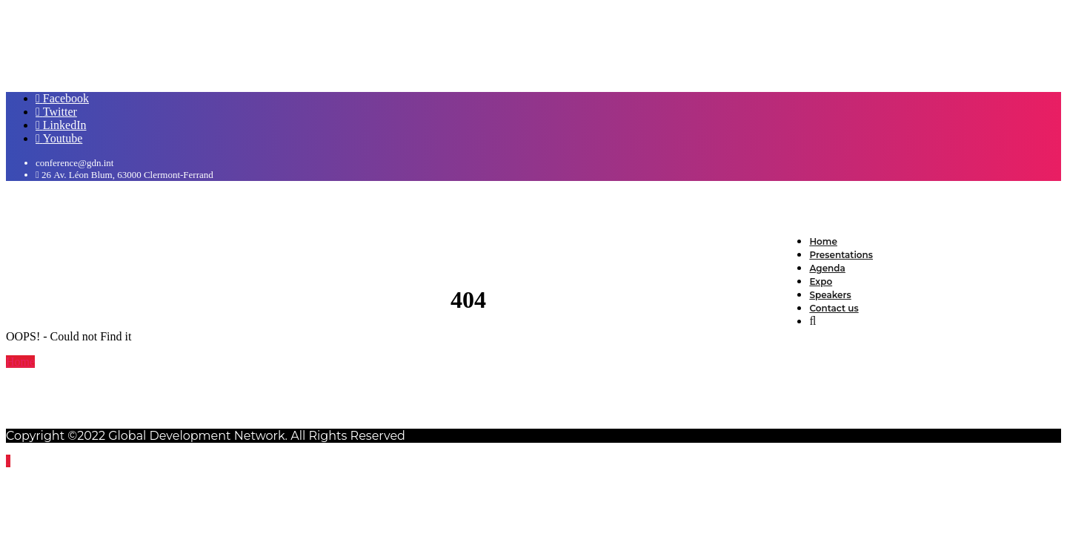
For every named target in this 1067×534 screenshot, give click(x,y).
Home (20, 361)
